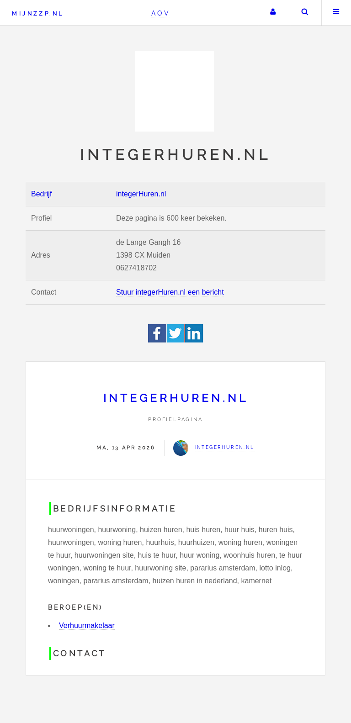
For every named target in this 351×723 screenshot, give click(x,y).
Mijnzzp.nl (38, 13)
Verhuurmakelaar (87, 625)
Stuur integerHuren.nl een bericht (170, 292)
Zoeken (304, 13)
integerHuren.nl (141, 194)
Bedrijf (41, 194)
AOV (160, 13)
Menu (336, 13)
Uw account (272, 13)
